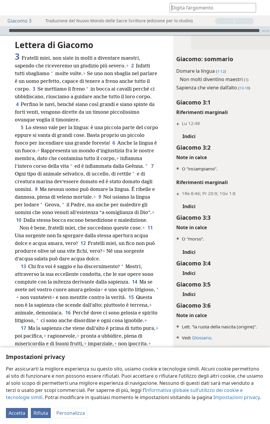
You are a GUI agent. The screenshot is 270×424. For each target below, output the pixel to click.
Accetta (17, 413)
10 (75, 220)
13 (23, 274)
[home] (9, 7)
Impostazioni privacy (236, 397)
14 (18, 297)
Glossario (194, 338)
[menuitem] (9, 7)
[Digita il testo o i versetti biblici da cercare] (210, 7)
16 (117, 320)
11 (18, 243)
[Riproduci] (3, 30)
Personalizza (70, 413)
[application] (135, 30)
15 (35, 312)
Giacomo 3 (16, 21)
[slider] (134, 30)
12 (98, 251)
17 (23, 343)
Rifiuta (41, 413)
